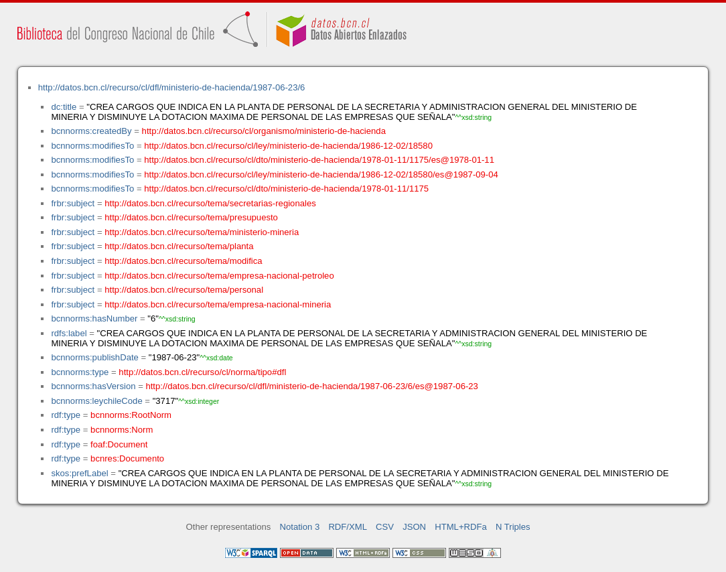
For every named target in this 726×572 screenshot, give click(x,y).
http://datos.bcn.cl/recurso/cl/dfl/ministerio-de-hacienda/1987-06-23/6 (171, 87)
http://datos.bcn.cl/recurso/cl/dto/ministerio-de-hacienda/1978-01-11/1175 (286, 189)
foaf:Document (118, 444)
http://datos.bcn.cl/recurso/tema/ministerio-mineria (201, 232)
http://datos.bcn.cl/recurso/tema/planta (178, 246)
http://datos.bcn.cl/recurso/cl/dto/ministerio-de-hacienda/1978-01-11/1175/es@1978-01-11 (319, 160)
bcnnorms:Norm (121, 430)
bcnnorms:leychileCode (96, 401)
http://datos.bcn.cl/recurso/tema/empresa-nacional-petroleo (219, 276)
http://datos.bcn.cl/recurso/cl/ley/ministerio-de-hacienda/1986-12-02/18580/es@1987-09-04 (321, 174)
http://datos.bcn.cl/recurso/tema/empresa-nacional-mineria (217, 304)
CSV (385, 527)
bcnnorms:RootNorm (130, 415)
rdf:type (65, 415)
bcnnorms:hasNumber (94, 318)
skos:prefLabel (79, 473)
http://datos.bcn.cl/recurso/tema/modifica (183, 261)
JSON (414, 527)
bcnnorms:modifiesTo (92, 146)
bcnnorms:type (79, 372)
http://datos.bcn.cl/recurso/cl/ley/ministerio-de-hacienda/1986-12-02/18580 (288, 146)
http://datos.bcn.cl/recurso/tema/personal (183, 290)
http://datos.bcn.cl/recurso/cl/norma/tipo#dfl (202, 372)
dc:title (63, 107)
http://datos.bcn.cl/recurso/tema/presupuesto (191, 217)
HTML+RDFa (461, 527)
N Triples (513, 527)
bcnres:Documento (127, 458)
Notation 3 (300, 527)
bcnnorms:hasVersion (93, 386)
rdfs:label (68, 333)
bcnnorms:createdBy (91, 131)
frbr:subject (72, 203)
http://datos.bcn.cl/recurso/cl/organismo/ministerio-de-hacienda (264, 131)
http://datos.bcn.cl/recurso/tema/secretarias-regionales (210, 203)
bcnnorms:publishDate (94, 357)
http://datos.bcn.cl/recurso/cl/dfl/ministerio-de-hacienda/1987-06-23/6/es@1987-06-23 (311, 386)
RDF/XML (347, 527)
